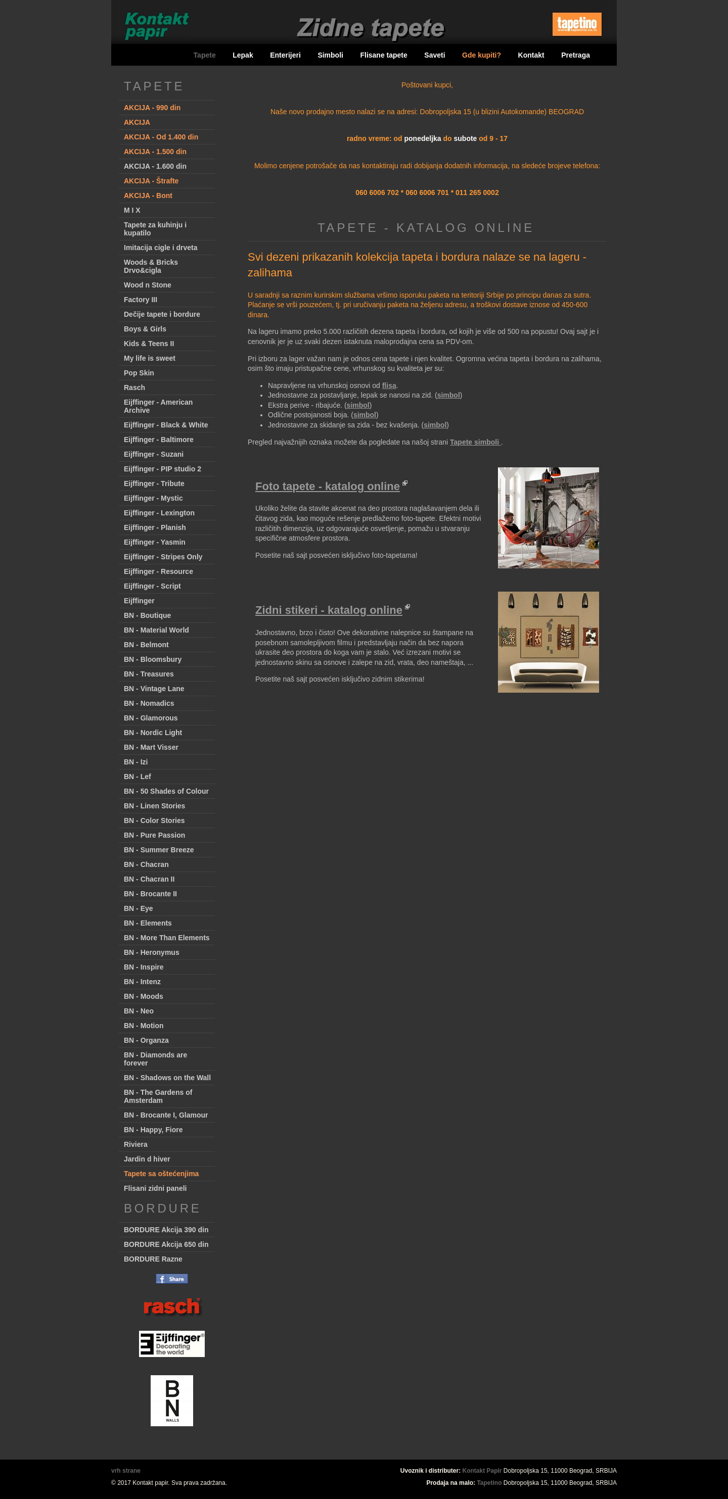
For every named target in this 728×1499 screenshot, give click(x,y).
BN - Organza (146, 1040)
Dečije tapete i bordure (162, 314)
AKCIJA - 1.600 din (155, 166)
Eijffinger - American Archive (158, 406)
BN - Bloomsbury (152, 659)
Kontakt (531, 55)
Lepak (243, 55)
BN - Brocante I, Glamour (166, 1115)
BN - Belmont (146, 645)
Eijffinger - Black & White (166, 425)
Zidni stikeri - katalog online (328, 610)
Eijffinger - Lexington (159, 513)
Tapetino (489, 1482)
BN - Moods (143, 996)
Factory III (140, 300)
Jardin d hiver (147, 1159)
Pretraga (575, 55)
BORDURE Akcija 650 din (166, 1244)
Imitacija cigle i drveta (161, 248)
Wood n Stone (147, 285)
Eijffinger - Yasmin (155, 542)
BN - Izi (136, 762)
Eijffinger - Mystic (153, 498)
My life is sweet (149, 358)
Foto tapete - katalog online (327, 486)
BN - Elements (148, 923)
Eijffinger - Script (152, 586)
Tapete (205, 55)
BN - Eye (138, 908)
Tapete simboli (475, 442)
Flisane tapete (383, 55)
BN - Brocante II (150, 894)
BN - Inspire (144, 967)
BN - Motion (144, 1026)
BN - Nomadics (149, 703)
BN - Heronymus (151, 952)
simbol (448, 395)
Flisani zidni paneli (155, 1188)
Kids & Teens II (149, 344)
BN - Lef (137, 776)
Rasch (134, 387)
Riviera (136, 1144)
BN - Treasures (149, 674)
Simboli (330, 55)
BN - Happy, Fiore (153, 1130)
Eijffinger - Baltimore (159, 440)
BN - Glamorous (151, 718)
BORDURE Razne (153, 1259)
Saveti (434, 55)
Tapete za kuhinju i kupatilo (155, 229)
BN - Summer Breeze (159, 850)
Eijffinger (139, 601)
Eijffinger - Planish (155, 527)
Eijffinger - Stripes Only (163, 557)
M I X (132, 210)
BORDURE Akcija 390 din (166, 1230)
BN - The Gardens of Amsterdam (158, 1096)
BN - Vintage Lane (154, 689)
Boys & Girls (145, 329)
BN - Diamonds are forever (155, 1059)
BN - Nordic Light (153, 733)
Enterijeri (285, 55)
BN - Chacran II (149, 879)
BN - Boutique (147, 615)
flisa (389, 385)
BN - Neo (139, 1011)
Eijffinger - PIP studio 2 (162, 469)
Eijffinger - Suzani (154, 454)
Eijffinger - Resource (158, 571)
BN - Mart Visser (151, 747)
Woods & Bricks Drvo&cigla (151, 266)
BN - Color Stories (154, 820)
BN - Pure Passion (154, 835)
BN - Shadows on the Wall (167, 1078)
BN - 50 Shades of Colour (166, 791)
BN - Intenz (142, 982)
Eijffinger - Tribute (154, 483)
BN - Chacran (146, 864)
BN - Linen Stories (154, 806)
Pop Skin (139, 373)
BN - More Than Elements (167, 938)
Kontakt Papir (482, 1470)
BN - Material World (156, 630)
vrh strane (126, 1470)
